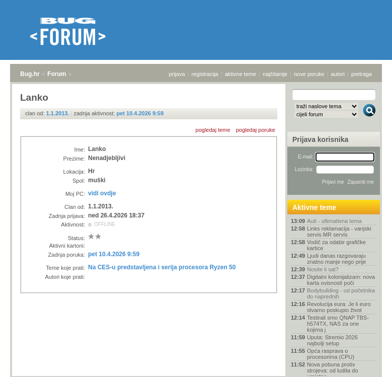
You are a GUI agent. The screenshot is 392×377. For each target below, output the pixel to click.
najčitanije (275, 74)
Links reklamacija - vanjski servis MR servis (339, 231)
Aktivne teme (314, 207)
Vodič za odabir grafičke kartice (336, 245)
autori (338, 74)
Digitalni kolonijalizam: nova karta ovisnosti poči (341, 280)
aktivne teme (240, 74)
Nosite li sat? (323, 269)
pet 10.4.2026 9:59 (140, 113)
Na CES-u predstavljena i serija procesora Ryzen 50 (162, 267)
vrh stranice (364, 362)
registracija (205, 74)
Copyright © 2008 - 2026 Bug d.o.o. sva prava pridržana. (196, 374)
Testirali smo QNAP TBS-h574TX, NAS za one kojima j (338, 324)
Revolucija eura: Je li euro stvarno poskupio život (339, 307)
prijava (177, 74)
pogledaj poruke (255, 130)
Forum (56, 74)
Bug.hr (30, 74)
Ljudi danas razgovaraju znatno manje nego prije (336, 259)
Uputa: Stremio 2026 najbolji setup (332, 340)
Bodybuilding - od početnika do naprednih (341, 293)
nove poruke (309, 74)
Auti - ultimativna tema (334, 221)
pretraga (361, 74)
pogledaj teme (213, 130)
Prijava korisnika (320, 139)
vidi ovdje (102, 193)
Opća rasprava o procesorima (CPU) (330, 354)
